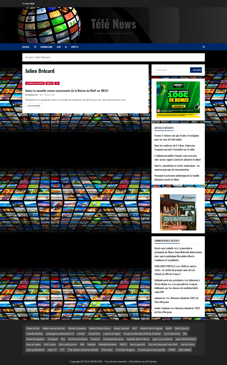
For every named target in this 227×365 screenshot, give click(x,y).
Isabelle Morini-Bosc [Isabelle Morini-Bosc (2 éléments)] (138, 339)
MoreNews (136, 361)
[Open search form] (204, 47)
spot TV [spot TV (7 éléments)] (52, 349)
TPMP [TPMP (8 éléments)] (171, 349)
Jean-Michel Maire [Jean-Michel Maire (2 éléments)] (186, 339)
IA (66, 46)
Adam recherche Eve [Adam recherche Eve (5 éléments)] (54, 328)
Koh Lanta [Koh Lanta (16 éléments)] (49, 344)
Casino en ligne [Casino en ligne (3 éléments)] (111, 333)
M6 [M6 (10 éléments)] (82, 344)
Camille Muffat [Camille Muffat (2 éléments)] (34, 333)
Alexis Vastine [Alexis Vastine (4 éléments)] (121, 328)
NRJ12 (49, 83)
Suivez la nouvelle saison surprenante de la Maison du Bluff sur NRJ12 (66, 90)
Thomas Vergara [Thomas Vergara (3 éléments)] (125, 349)
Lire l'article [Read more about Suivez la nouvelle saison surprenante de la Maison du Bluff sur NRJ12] (35, 106)
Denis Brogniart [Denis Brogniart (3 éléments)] (35, 339)
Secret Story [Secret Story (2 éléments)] (187, 344)
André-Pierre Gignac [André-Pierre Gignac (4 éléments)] (151, 328)
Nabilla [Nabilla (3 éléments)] (91, 344)
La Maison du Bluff (35, 83)
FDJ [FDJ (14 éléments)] (63, 339)
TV (35, 46)
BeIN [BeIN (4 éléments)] (169, 328)
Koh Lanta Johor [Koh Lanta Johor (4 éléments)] (68, 344)
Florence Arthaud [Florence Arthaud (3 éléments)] (77, 339)
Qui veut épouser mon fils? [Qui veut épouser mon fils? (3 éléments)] (162, 344)
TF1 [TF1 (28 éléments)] (62, 349)
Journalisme (46, 46)
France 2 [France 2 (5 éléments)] (95, 339)
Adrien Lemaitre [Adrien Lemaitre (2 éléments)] (77, 328)
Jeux (59, 46)
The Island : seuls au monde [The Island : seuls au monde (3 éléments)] (83, 349)
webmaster (32, 95)
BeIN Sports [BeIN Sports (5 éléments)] (181, 328)
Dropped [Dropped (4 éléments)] (53, 339)
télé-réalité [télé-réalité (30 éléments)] (185, 349)
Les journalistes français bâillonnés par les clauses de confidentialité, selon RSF (176, 288)
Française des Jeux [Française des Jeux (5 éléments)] (113, 339)
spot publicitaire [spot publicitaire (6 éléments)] (35, 349)
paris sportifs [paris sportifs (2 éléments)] (137, 344)
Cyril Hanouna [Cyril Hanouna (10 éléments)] (172, 333)
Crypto (74, 46)
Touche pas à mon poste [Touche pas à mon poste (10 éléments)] (151, 349)
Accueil (26, 46)
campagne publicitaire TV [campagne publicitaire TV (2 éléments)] (60, 333)
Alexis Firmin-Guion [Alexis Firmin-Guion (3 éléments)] (99, 328)
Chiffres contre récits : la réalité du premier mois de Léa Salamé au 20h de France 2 (175, 270)
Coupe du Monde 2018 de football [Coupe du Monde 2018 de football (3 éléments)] (142, 333)
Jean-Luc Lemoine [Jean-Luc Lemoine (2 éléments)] (162, 339)
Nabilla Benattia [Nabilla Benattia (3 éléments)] (107, 344)
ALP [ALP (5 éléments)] (135, 328)
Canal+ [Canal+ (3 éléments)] (81, 333)
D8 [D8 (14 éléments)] (184, 333)
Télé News (113, 23)
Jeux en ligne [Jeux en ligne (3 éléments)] (34, 344)
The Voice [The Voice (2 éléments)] (107, 349)
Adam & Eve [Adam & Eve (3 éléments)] (33, 328)
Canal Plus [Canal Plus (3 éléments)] (94, 333)
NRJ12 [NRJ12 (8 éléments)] (123, 344)
